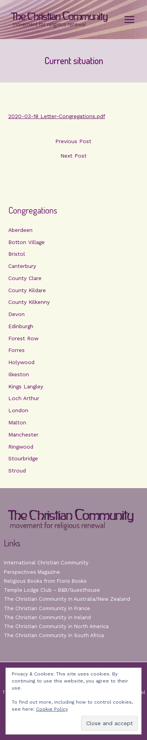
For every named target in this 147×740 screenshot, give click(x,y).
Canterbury (22, 266)
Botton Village (26, 242)
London (18, 410)
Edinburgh (20, 326)
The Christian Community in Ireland (47, 617)
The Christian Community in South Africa (54, 635)
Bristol (16, 254)
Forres (16, 350)
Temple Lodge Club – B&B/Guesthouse (52, 590)
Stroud (17, 470)
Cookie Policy (52, 709)
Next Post (73, 156)
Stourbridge (23, 458)
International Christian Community (46, 563)
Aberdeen (20, 230)
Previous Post (73, 141)
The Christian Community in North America (56, 626)
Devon (16, 314)
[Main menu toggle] (130, 20)
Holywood (21, 362)
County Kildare (27, 290)
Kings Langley (25, 386)
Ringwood (20, 447)
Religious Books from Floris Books (45, 581)
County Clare (25, 278)
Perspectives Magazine (32, 572)
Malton (17, 422)
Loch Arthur (23, 398)
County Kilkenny (29, 302)
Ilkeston (18, 374)
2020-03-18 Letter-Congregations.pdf (56, 116)
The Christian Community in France (47, 608)
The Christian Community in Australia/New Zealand (67, 599)
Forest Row (23, 338)
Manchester (23, 434)
